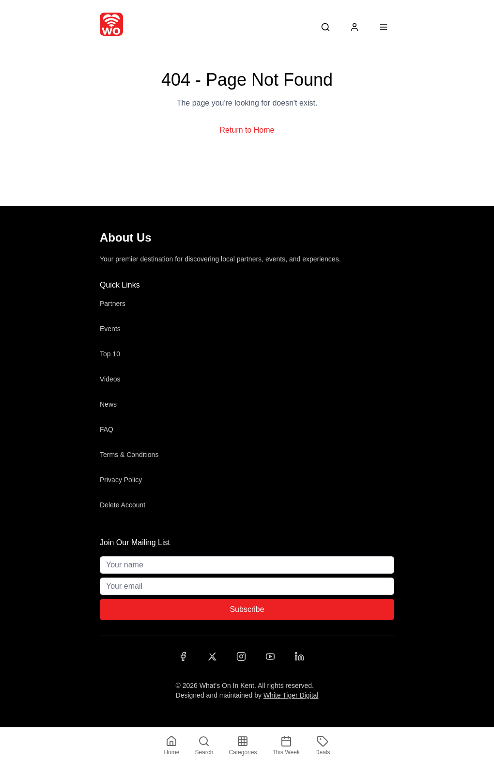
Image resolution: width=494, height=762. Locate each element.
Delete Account (122, 505)
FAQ (106, 429)
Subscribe (247, 609)
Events (110, 329)
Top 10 (110, 354)
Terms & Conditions (129, 454)
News (108, 404)
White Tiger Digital (291, 695)
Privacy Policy (121, 480)
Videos (110, 379)
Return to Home (247, 130)
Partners (112, 303)
